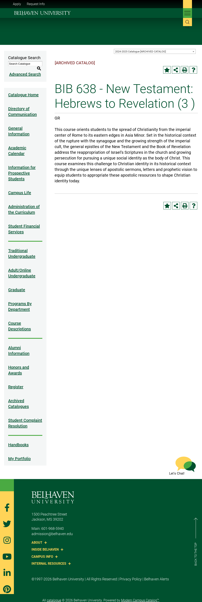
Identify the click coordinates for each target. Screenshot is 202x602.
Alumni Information (18, 346)
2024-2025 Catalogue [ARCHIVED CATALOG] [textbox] (140, 51)
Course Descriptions (19, 321)
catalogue (54, 596)
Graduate (16, 285)
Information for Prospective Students (22, 168)
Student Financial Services (24, 224)
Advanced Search (24, 69)
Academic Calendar (17, 146)
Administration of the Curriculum (24, 204)
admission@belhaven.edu (52, 529)
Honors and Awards (18, 365)
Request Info (36, 4)
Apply (17, 4)
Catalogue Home (23, 90)
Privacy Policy (130, 574)
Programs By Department (20, 302)
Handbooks (18, 440)
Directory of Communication (22, 107)
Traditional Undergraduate (21, 248)
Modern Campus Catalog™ (140, 596)
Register (15, 382)
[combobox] (155, 51)
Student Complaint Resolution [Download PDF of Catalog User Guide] (25, 418)
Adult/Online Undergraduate (21, 268)
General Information (18, 126)
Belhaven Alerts (156, 574)
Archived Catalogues (18, 399)
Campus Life (19, 188)
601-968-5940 (52, 524)
